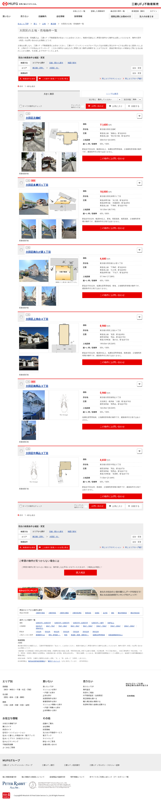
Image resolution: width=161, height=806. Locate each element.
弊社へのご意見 (49, 741)
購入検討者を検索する (92, 701)
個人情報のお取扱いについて (33, 777)
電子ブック (47, 735)
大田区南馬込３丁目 (37, 386)
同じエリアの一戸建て (134, 79)
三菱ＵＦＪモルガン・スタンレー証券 (105, 765)
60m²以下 (39, 626)
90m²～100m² (88, 626)
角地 (65, 635)
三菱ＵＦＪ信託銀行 (72, 765)
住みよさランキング (10, 741)
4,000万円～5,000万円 (61, 623)
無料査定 (86, 689)
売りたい (25, 16)
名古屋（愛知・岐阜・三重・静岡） (14, 696)
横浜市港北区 (135, 613)
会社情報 (60, 16)
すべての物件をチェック (32, 106)
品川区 (105, 613)
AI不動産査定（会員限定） (93, 695)
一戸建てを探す (49, 692)
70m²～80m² (62, 626)
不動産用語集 (8, 744)
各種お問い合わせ (50, 744)
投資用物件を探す (50, 698)
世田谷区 (88, 613)
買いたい (7, 16)
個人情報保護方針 (10, 777)
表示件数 (129, 100)
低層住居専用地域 (99, 635)
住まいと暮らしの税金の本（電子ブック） (19, 735)
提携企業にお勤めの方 (121, 16)
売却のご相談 (88, 692)
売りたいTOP (88, 686)
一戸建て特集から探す (51, 707)
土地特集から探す (50, 710)
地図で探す (72, 63)
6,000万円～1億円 (98, 623)
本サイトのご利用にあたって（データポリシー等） (110, 777)
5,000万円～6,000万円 (80, 623)
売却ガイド (7, 729)
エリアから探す (38, 63)
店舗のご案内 (48, 723)
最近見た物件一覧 (118, 11)
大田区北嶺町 (33, 117)
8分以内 (56, 632)
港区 (112, 613)
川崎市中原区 (40, 613)
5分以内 (47, 632)
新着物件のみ (40, 635)
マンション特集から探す (52, 704)
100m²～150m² (101, 626)
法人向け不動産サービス (52, 732)
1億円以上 (110, 623)
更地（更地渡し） (55, 635)
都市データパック (54, 661)
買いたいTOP (48, 686)
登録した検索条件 (98, 11)
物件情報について (77, 777)
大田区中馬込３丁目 (37, 453)
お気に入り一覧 (79, 11)
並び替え (94, 100)
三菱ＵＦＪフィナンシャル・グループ (18, 765)
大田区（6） (54, 68)
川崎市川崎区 (64, 613)
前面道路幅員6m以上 (115, 635)
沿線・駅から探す (56, 63)
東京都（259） (38, 68)
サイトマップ (48, 738)
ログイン (153, 11)
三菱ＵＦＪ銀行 (48, 765)
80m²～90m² (75, 626)
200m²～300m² (129, 626)
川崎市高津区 (77, 613)
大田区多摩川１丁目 (37, 184)
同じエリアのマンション (111, 79)
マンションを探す (50, 689)
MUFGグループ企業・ (137, 684)
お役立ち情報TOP (10, 723)
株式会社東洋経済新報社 (36, 661)
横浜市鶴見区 (122, 613)
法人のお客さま (146, 16)
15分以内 (76, 632)
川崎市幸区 (52, 613)
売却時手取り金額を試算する (94, 704)
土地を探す (47, 695)
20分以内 (86, 632)
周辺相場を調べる (90, 698)
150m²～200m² (115, 626)
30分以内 (96, 632)
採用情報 (78, 16)
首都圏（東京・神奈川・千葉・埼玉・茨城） (17, 688)
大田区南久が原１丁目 (38, 251)
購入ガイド (7, 726)
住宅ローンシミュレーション (14, 732)
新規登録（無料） (139, 11)
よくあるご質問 (9, 747)
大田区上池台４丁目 (37, 319)
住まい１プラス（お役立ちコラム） (17, 738)
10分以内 (66, 632)
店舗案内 (42, 16)
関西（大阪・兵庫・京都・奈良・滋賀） (17, 703)
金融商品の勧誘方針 (57, 777)
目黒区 (97, 613)
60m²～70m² (50, 626)
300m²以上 (39, 628)
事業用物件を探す (50, 701)
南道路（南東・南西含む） (80, 635)
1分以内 (38, 632)
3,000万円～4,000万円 (43, 623)
